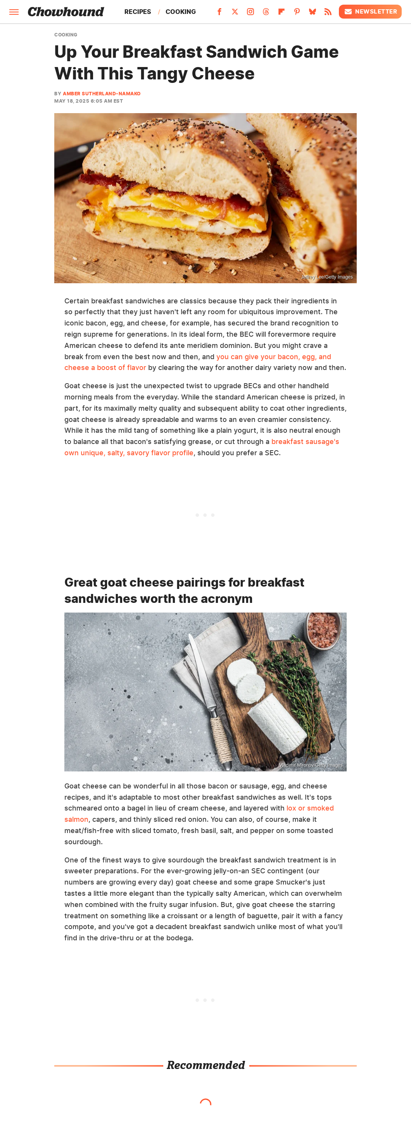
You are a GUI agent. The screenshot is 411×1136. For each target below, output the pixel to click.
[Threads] (266, 14)
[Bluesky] (312, 14)
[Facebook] (219, 14)
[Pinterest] (297, 14)
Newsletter (370, 11)
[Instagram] (250, 14)
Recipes (137, 11)
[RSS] (328, 14)
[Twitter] (235, 14)
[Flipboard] (281, 14)
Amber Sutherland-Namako (102, 93)
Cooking (181, 11)
